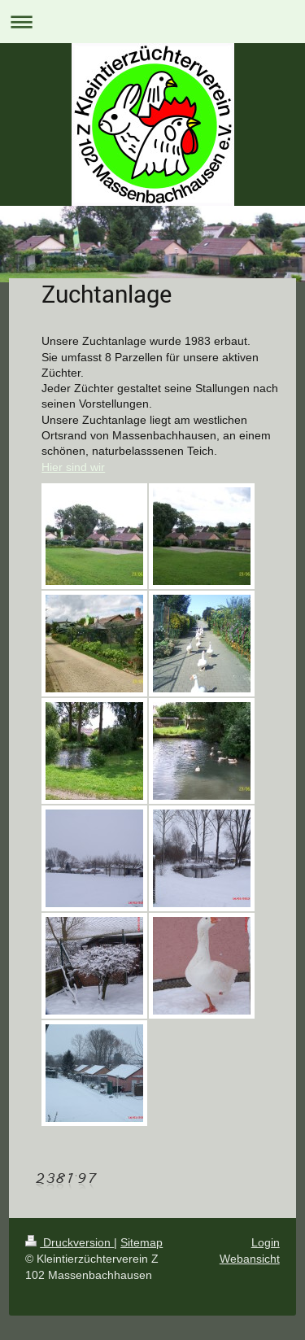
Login (265, 1242)
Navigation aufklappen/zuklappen (152, 21)
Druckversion (69, 1242)
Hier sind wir (73, 467)
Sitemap (141, 1242)
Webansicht (250, 1258)
